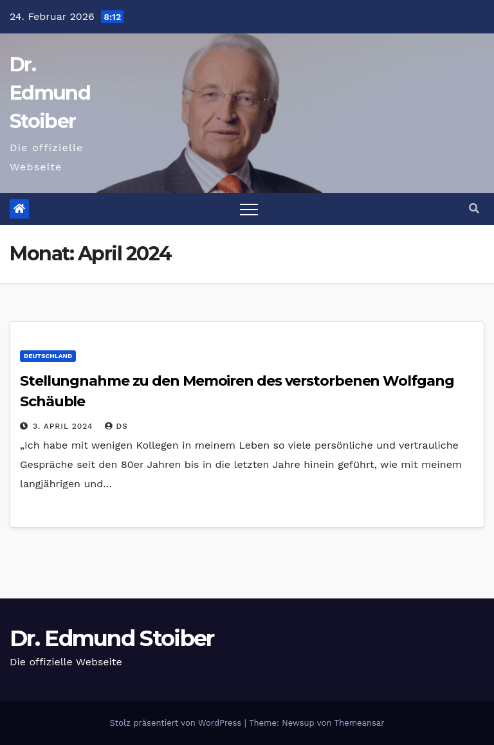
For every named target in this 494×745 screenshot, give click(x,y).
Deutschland (48, 355)
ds (116, 426)
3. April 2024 (64, 426)
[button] (474, 208)
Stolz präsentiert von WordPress (176, 723)
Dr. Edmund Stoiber (50, 93)
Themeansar (359, 723)
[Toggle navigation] (249, 209)
